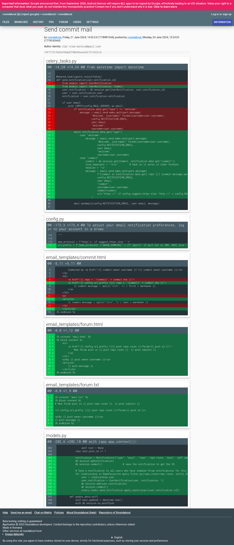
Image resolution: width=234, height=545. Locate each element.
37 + (50, 174)
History (38, 22)
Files (6, 22)
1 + (51, 336)
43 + (50, 193)
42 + (50, 190)
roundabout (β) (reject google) (21, 14)
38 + (50, 177)
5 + (51, 349)
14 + (50, 308)
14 (50, 73)
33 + (50, 161)
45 (50, 200)
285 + (51, 457)
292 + (51, 480)
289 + (51, 470)
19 (50, 92)
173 (51, 235)
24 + (50, 131)
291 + (51, 477)
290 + (51, 473)
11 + (50, 369)
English (118, 537)
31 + (50, 154)
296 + (51, 493)
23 (50, 105)
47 (50, 206)
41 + (50, 187)
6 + (51, 353)
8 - (51, 279)
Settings (92, 22)
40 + (50, 183)
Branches (21, 22)
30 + (50, 151)
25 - (50, 112)
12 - (50, 295)
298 (51, 499)
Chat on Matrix (43, 512)
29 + (50, 148)
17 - (50, 83)
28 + (50, 144)
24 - (50, 109)
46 (50, 203)
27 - (50, 118)
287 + (51, 464)
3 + (51, 343)
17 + (50, 86)
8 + (51, 282)
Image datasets (14, 534)
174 (51, 238)
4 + (51, 346)
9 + (51, 362)
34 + (50, 164)
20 (50, 96)
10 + (50, 366)
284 (51, 454)
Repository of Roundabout (114, 512)
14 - (50, 305)
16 (50, 79)
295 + (51, 490)
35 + (50, 167)
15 (50, 76)
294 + (51, 486)
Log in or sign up (221, 14)
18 (50, 89)
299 (51, 503)
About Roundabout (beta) (81, 512)
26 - (50, 115)
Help (5, 512)
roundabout (49, 14)
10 (50, 289)
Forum (63, 22)
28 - (50, 122)
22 (50, 102)
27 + (50, 141)
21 (50, 99)
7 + (51, 356)
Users (77, 22)
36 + (50, 170)
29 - (50, 125)
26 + (50, 138)
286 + (51, 460)
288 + (51, 467)
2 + (51, 339)
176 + (51, 245)
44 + (50, 196)
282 (51, 447)
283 (51, 451)
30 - (50, 128)
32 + (50, 157)
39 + (50, 180)
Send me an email (21, 512)
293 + (51, 483)
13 (50, 302)
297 (51, 496)
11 (50, 292)
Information (222, 22)
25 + (50, 135)
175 (51, 241)
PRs (51, 22)
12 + (50, 299)
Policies (59, 512)
